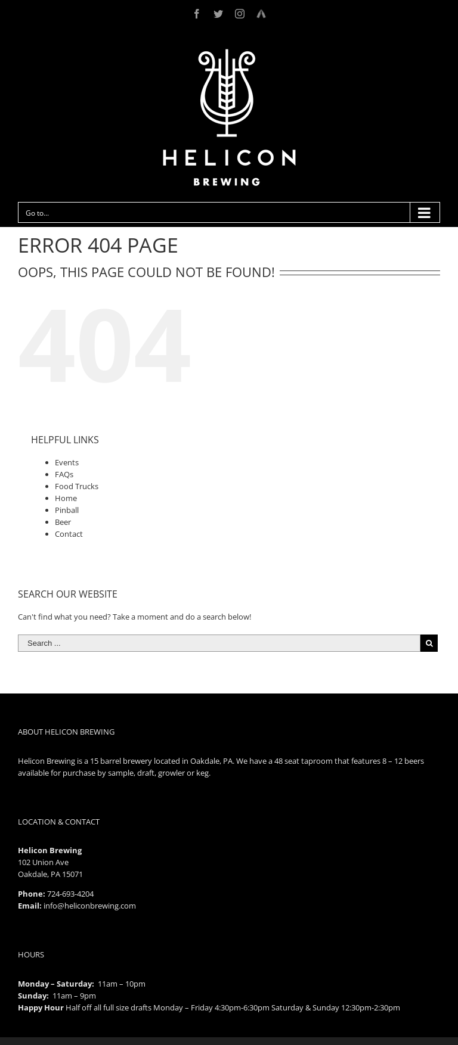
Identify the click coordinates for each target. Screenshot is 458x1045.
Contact (69, 533)
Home (66, 498)
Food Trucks (76, 486)
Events (67, 462)
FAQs (64, 474)
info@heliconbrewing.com (90, 905)
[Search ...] (219, 643)
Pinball (67, 510)
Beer (63, 522)
